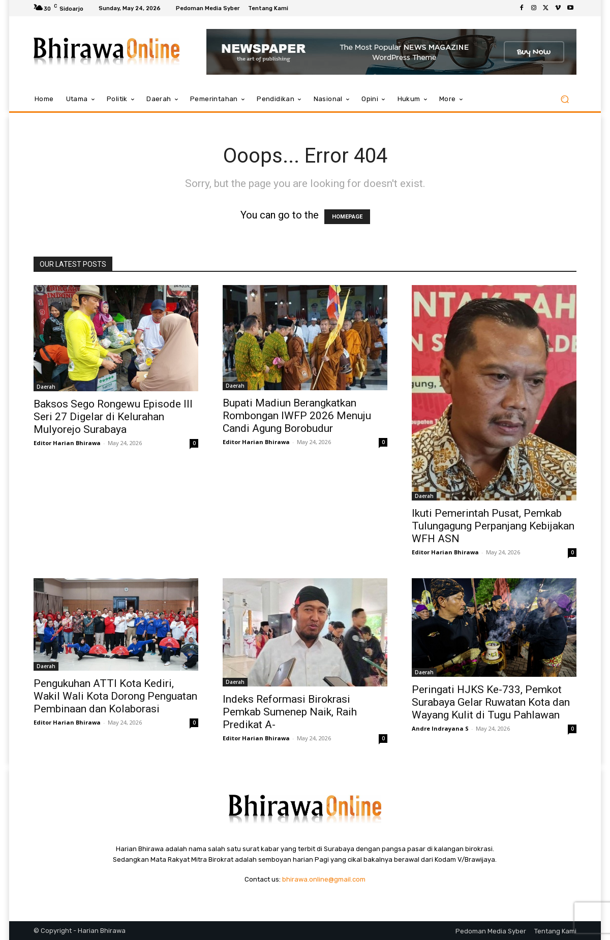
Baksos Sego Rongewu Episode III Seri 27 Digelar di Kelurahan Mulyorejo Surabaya (113, 416)
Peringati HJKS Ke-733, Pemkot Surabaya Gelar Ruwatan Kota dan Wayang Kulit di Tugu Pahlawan (491, 702)
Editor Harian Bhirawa (67, 443)
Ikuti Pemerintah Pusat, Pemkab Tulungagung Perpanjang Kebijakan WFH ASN (493, 526)
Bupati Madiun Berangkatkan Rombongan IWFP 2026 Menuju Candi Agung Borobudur (297, 415)
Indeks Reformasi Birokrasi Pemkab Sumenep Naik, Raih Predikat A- (290, 712)
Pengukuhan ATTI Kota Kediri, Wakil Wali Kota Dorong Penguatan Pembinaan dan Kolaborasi (115, 696)
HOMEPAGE (347, 216)
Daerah (46, 386)
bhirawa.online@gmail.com (323, 879)
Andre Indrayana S (440, 728)
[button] (564, 99)
